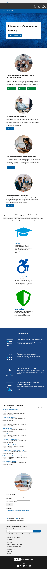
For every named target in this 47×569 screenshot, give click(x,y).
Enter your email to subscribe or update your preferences (19, 528)
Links (39, 6)
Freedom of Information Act (13, 548)
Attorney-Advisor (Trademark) (9, 417)
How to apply (31, 88)
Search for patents (20, 533)
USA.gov (9, 553)
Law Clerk (4, 411)
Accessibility (10, 539)
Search (44, 6)
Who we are (21, 88)
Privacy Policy (10, 541)
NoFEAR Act (10, 551)
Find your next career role (15, 35)
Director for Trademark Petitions (10, 444)
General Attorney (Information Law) (10, 439)
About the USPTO (10, 533)
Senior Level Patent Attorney (9, 461)
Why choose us (11, 88)
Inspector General (11, 549)
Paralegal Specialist (7, 428)
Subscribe (37, 531)
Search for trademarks (32, 533)
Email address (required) (18, 501)
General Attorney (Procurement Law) (10, 433)
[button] (10, 518)
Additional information (11, 520)
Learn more (10, 128)
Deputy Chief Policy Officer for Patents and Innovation (14, 450)
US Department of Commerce (13, 537)
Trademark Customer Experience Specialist (12, 455)
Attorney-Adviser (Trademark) (9, 422)
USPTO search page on (10, 409)
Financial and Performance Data (14, 544)
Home (3, 10)
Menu (35, 6)
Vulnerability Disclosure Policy (14, 546)
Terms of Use (10, 542)
